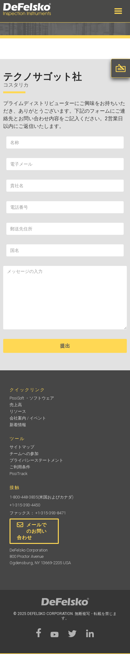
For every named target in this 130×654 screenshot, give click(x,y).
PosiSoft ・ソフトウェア (32, 398)
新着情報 (18, 424)
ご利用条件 (20, 467)
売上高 (16, 404)
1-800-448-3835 (24, 497)
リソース (18, 411)
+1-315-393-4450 (25, 505)
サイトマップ (22, 447)
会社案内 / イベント (28, 418)
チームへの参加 (24, 453)
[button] (118, 11)
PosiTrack (18, 473)
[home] (33, 9)
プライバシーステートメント (36, 460)
